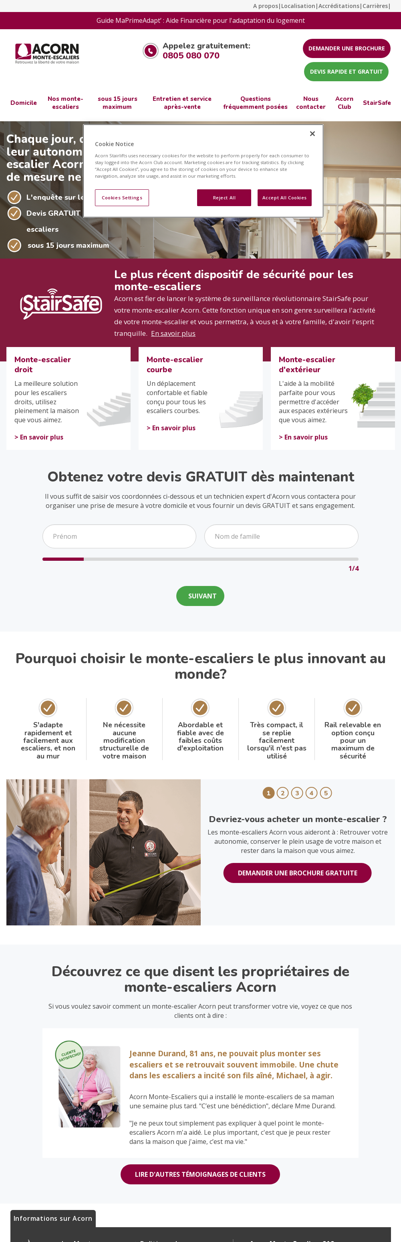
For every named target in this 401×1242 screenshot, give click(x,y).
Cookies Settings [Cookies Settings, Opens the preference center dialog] (122, 198)
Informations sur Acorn (53, 1218)
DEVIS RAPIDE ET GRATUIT (346, 71)
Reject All (224, 198)
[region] (203, 171)
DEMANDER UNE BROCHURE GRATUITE (297, 873)
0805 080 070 (191, 56)
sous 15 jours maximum (68, 245)
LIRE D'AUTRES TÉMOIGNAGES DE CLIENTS (200, 1174)
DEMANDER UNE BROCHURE (346, 48)
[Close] (312, 133)
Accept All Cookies (284, 198)
